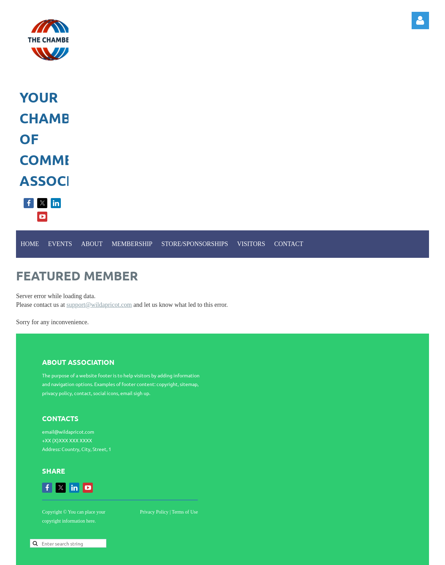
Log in (420, 20)
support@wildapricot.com (99, 304)
